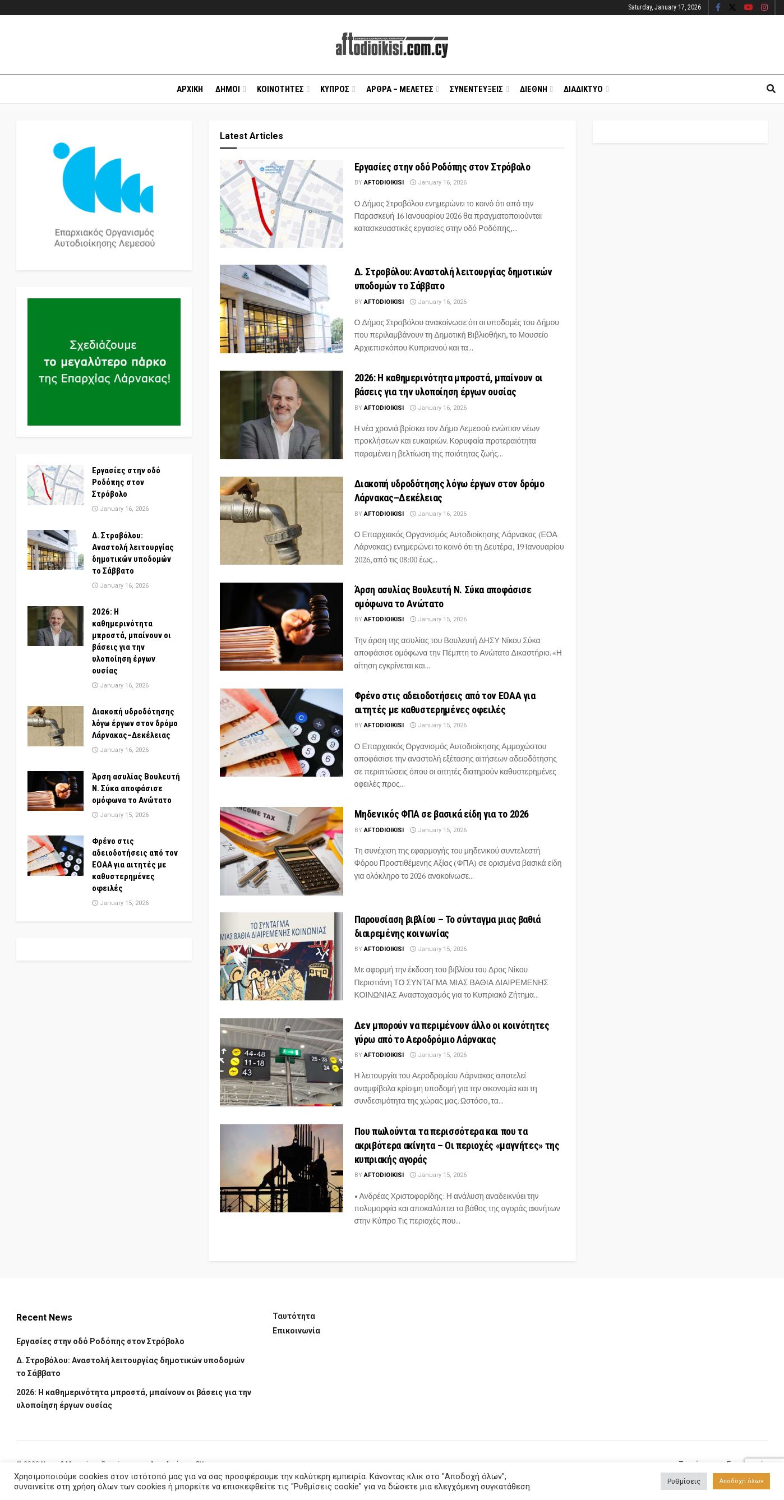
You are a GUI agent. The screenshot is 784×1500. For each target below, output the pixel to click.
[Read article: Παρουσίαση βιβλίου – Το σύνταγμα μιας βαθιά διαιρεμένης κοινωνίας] (281, 956)
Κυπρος (334, 89)
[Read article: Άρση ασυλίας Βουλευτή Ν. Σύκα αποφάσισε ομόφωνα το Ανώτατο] (281, 627)
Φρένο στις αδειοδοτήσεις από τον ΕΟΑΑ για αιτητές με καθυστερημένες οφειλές (135, 864)
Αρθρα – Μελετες (399, 89)
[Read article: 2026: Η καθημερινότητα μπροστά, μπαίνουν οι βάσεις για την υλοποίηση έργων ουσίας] (281, 415)
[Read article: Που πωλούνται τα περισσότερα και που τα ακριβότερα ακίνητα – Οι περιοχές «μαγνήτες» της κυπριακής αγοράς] (281, 1168)
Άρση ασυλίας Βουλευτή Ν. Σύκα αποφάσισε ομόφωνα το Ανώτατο (136, 788)
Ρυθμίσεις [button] (683, 1481)
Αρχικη (190, 89)
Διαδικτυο (583, 89)
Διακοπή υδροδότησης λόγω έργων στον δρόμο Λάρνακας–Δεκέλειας (135, 723)
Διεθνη (533, 89)
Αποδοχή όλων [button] (741, 1481)
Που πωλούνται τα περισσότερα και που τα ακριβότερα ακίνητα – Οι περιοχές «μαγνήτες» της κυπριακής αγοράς (457, 1145)
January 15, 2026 (438, 619)
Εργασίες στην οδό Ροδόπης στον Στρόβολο (442, 167)
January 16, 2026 (438, 182)
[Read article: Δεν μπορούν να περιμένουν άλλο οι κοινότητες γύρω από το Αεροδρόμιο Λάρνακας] (281, 1062)
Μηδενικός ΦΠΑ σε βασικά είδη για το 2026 (441, 814)
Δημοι (227, 89)
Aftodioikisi (384, 182)
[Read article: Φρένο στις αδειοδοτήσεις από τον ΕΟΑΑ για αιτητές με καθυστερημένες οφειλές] (281, 733)
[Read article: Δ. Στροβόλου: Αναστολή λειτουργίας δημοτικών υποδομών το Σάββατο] (281, 309)
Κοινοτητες (280, 89)
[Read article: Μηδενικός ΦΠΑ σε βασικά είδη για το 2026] (281, 851)
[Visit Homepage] (392, 45)
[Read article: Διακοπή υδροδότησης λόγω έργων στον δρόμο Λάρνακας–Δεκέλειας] (281, 521)
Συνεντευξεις (476, 89)
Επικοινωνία (296, 1330)
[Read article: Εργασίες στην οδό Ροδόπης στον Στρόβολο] (281, 204)
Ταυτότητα (294, 1316)
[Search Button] (771, 89)
